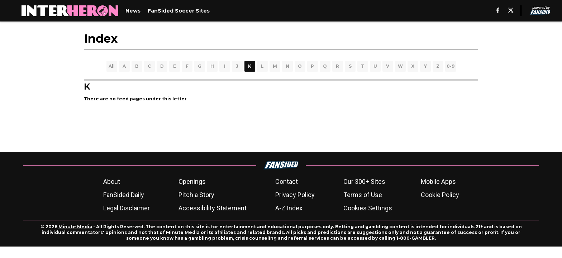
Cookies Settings (367, 208)
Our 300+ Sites (364, 181)
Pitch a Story (196, 195)
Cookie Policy (440, 195)
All (112, 66)
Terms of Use (362, 195)
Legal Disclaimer (126, 208)
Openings (192, 181)
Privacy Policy (295, 195)
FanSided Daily (123, 195)
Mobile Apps (438, 181)
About (111, 181)
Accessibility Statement (212, 208)
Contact (286, 181)
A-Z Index (289, 208)
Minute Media (75, 226)
